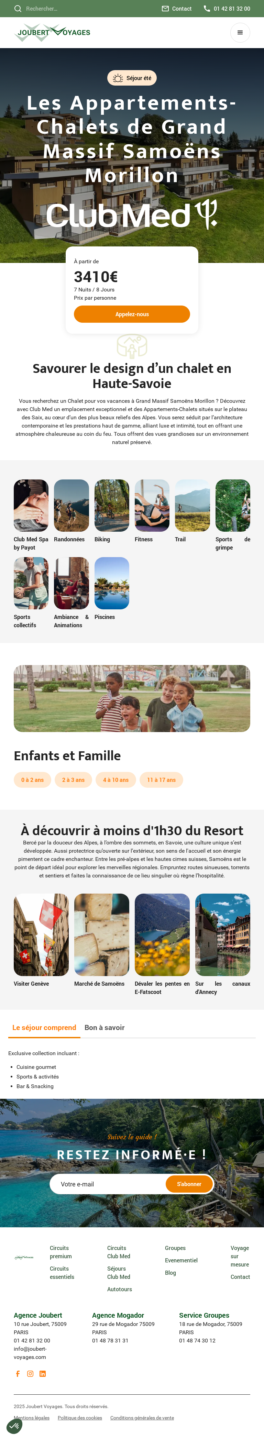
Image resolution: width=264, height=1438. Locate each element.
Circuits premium (61, 1252)
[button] (240, 33)
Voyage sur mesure (240, 1256)
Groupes (175, 1247)
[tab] (44, 1028)
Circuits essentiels (62, 1272)
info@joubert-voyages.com (30, 1353)
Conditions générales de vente (142, 1417)
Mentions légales (32, 1417)
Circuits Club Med (118, 1252)
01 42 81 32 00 (32, 1340)
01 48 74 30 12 (197, 1340)
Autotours (119, 1289)
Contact (240, 1276)
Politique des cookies (80, 1417)
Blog (170, 1272)
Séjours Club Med (118, 1272)
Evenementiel (181, 1260)
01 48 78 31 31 (110, 1340)
